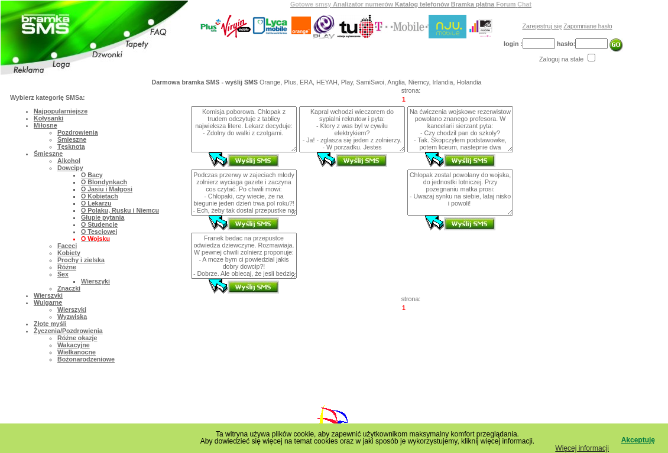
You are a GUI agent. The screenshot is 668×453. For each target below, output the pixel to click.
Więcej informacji (582, 448)
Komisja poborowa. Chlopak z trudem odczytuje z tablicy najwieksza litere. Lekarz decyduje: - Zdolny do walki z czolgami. (244, 129)
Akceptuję (638, 440)
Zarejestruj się (542, 26)
